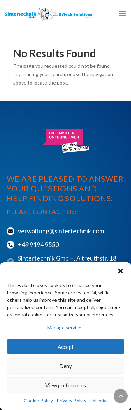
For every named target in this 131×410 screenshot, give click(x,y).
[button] (120, 271)
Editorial (99, 400)
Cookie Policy (38, 400)
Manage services (65, 327)
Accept (66, 347)
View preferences (65, 385)
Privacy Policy (71, 400)
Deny (65, 366)
